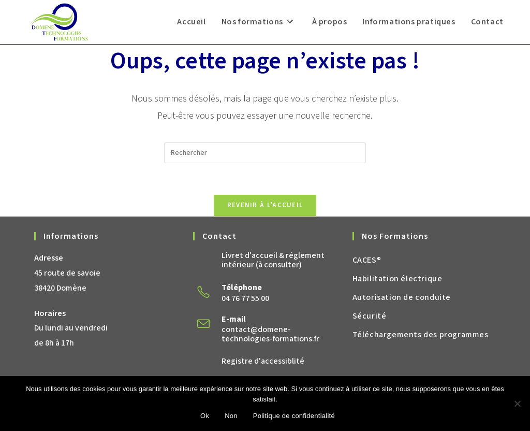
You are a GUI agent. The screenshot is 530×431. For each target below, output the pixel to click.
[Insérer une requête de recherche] (265, 152)
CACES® (366, 260)
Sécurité (369, 316)
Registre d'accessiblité (263, 361)
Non (231, 416)
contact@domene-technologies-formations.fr (270, 334)
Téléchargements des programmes (420, 334)
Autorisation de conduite (401, 297)
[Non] (517, 403)
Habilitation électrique (397, 278)
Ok (204, 416)
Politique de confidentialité (294, 416)
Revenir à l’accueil (265, 205)
